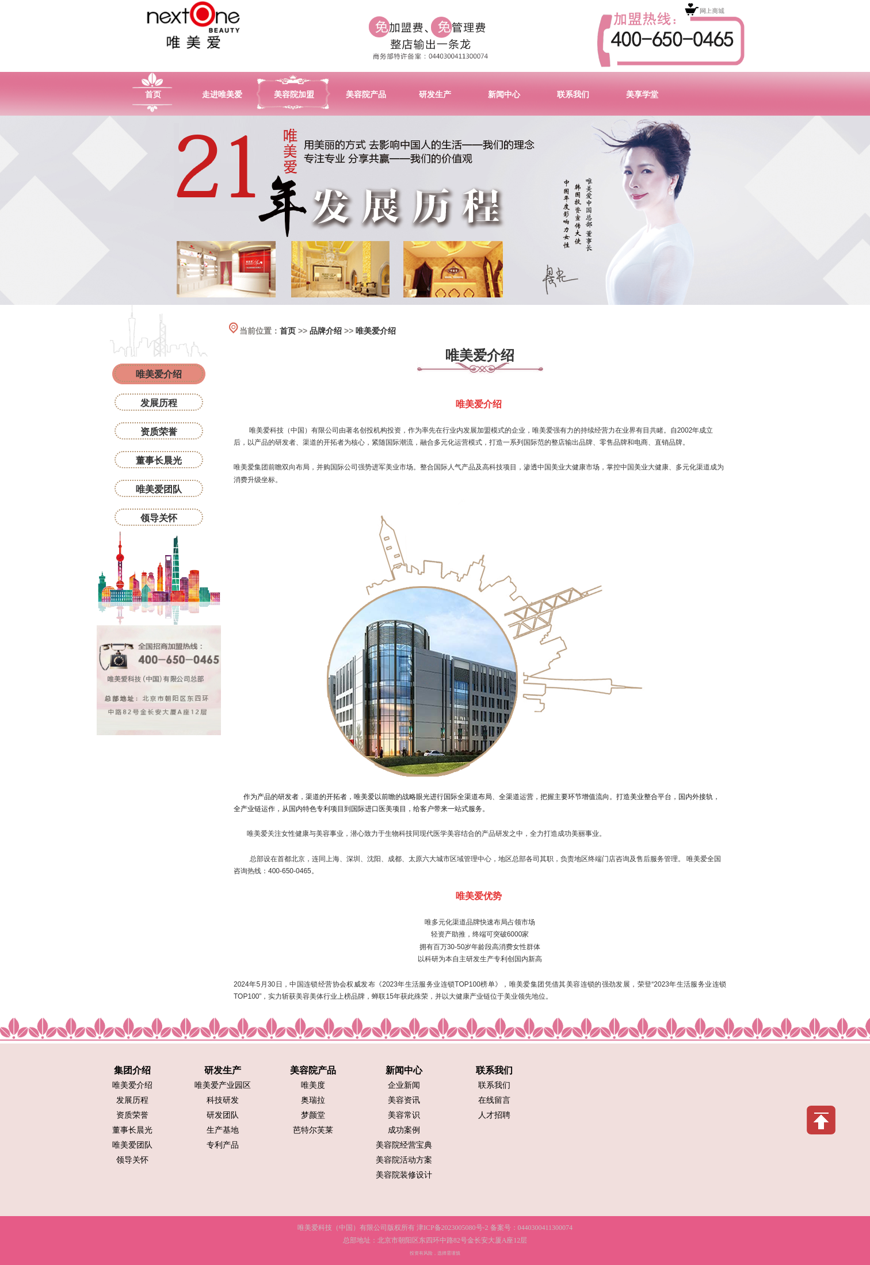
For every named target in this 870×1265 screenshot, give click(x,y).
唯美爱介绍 (376, 330)
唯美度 (313, 1085)
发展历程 (158, 403)
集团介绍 (132, 1070)
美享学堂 (642, 94)
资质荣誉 (158, 432)
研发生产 (435, 94)
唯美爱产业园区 (222, 1085)
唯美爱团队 (159, 489)
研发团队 (223, 1115)
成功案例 (404, 1130)
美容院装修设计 (404, 1175)
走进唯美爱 (222, 94)
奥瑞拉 (313, 1100)
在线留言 (494, 1100)
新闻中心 (504, 94)
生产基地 (223, 1130)
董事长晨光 (159, 460)
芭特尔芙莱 (313, 1130)
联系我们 (573, 94)
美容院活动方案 (404, 1160)
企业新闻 (404, 1085)
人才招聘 (494, 1115)
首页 (153, 94)
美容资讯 (404, 1100)
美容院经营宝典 (404, 1145)
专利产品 (223, 1145)
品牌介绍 (326, 330)
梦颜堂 (313, 1115)
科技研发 (223, 1100)
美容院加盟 (294, 94)
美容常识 (404, 1115)
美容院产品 (366, 94)
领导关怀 (158, 518)
